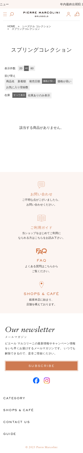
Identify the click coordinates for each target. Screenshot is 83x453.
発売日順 (34, 81)
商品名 (10, 81)
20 (20, 68)
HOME (11, 26)
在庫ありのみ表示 (39, 95)
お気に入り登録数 (17, 87)
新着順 (22, 81)
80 (31, 68)
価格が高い (64, 81)
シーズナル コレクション (36, 26)
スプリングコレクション (26, 28)
